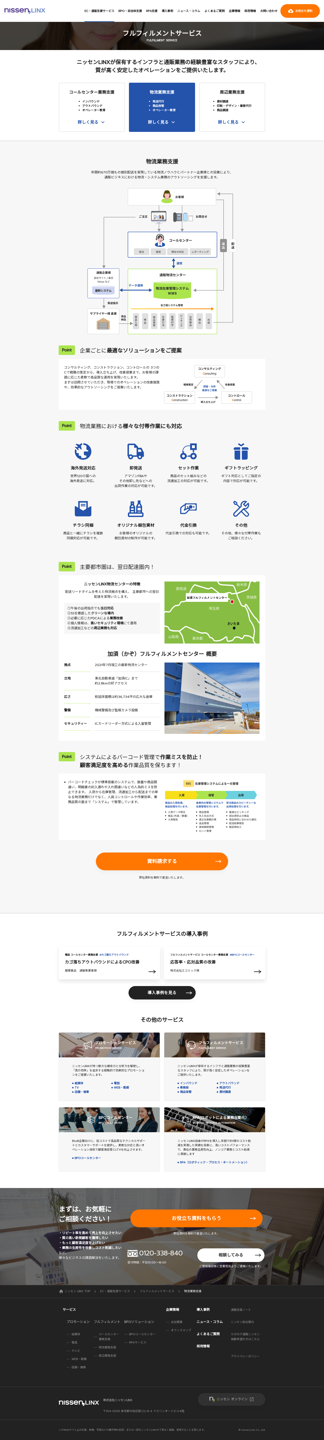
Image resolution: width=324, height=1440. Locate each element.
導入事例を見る (162, 993)
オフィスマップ (181, 1330)
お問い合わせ (269, 11)
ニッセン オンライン (235, 1399)
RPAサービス (137, 1342)
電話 (117, 1083)
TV (77, 1087)
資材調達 (225, 1092)
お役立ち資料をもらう (196, 1218)
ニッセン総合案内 (242, 1322)
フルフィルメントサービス (157, 1291)
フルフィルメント (107, 1321)
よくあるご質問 (214, 11)
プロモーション (78, 1321)
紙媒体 (79, 1083)
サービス (69, 1309)
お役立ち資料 (300, 11)
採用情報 (250, 11)
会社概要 (176, 1322)
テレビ (75, 1351)
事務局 (184, 1087)
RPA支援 (151, 11)
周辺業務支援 (107, 1356)
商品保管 (186, 1092)
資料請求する (162, 861)
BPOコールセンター (88, 1158)
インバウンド (188, 1083)
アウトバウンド (229, 1083)
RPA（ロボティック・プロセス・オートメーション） (214, 1162)
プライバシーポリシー (245, 1356)
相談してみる (231, 1255)
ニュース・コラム (188, 11)
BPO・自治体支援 (130, 11)
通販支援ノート (241, 1310)
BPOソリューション (139, 1321)
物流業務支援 (107, 1347)
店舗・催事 (82, 1092)
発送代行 (225, 1087)
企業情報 (234, 11)
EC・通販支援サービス (99, 11)
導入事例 (167, 11)
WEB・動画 (121, 1087)
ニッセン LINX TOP (75, 1291)
